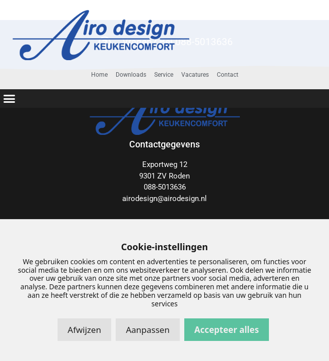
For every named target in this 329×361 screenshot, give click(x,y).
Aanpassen (147, 329)
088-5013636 (165, 187)
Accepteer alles (226, 329)
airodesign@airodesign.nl (164, 198)
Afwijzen (84, 329)
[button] (9, 98)
